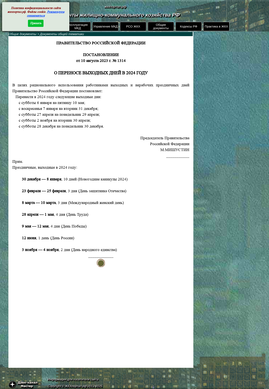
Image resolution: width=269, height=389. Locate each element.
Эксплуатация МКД (78, 26)
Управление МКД (105, 26)
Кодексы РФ (188, 26)
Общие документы (161, 26)
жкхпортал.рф (115, 6)
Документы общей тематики (62, 34)
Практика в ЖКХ (216, 26)
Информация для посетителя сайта (73, 379)
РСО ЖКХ (133, 26)
